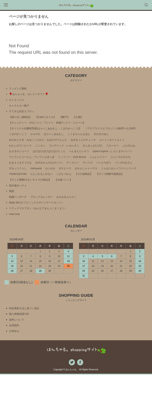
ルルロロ (99, 137)
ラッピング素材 (19, 88)
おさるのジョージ (121, 156)
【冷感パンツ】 (106, 193)
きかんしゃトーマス (95, 180)
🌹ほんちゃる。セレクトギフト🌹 (31, 94)
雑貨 (12, 205)
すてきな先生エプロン (23, 113)
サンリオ (97, 174)
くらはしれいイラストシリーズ (29, 187)
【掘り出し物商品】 (22, 119)
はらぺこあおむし (120, 137)
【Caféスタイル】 (50, 119)
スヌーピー (81, 156)
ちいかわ (54, 180)
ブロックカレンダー (46, 211)
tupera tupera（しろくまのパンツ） (99, 162)
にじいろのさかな (134, 168)
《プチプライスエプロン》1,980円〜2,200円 (38, 137)
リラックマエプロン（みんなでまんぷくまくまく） (42, 223)
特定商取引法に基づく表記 (26, 324)
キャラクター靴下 (20, 107)
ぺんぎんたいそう (61, 162)
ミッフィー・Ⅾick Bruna (80, 168)
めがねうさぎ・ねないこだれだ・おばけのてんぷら (93, 144)
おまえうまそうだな (22, 174)
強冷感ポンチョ (19, 199)
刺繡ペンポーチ (19, 211)
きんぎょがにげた (58, 156)
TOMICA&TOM (62, 187)
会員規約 (15, 343)
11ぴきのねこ (47, 144)
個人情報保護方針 (20, 330)
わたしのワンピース (87, 150)
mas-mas (15, 230)
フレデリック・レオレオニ (26, 156)
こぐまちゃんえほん (22, 144)
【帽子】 (71, 119)
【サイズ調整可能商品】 (25, 193)
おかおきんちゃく (73, 211)
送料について (17, 336)
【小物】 (86, 119)
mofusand (39, 180)
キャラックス (17, 101)
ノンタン (109, 150)
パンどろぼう (115, 174)
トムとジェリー (109, 168)
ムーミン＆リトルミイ (55, 150)
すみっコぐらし (19, 180)
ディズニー (81, 174)
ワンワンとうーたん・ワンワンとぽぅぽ (35, 168)
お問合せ (15, 349)
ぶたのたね (99, 156)
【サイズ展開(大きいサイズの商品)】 (68, 193)
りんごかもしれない (89, 187)
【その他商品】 (136, 187)
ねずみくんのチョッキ (23, 150)
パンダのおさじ (138, 174)
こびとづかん (114, 187)
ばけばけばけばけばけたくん (27, 162)
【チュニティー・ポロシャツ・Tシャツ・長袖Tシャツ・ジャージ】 (52, 125)
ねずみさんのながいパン (54, 174)
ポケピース (71, 180)
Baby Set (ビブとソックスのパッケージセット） (40, 217)
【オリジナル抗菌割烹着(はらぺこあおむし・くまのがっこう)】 (50, 131)
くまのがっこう (80, 137)
